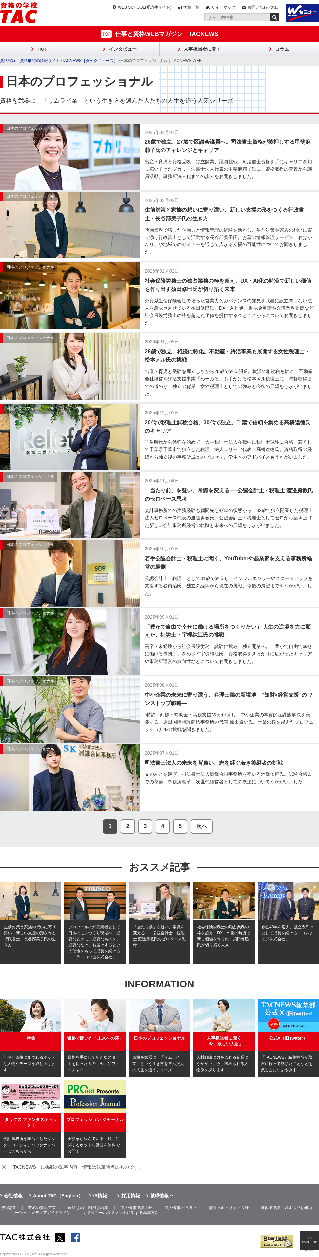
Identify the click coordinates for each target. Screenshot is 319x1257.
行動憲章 (8, 1208)
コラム (282, 49)
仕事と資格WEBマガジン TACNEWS (167, 34)
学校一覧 (191, 7)
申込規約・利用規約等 (88, 1208)
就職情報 (159, 1195)
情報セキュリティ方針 (229, 1208)
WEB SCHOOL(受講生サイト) (144, 7)
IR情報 (100, 1195)
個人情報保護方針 (136, 1208)
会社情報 (13, 1195)
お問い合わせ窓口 (263, 7)
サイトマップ (223, 7)
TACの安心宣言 (42, 1208)
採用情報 (130, 1195)
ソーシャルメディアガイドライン (41, 1212)
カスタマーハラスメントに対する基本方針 (121, 1212)
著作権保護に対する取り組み (286, 1208)
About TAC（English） (58, 1195)
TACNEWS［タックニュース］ (90, 60)
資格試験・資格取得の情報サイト (30, 60)
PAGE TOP (309, 1242)
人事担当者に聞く (202, 49)
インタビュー (123, 49)
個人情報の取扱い (180, 1208)
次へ (201, 826)
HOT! (43, 49)
